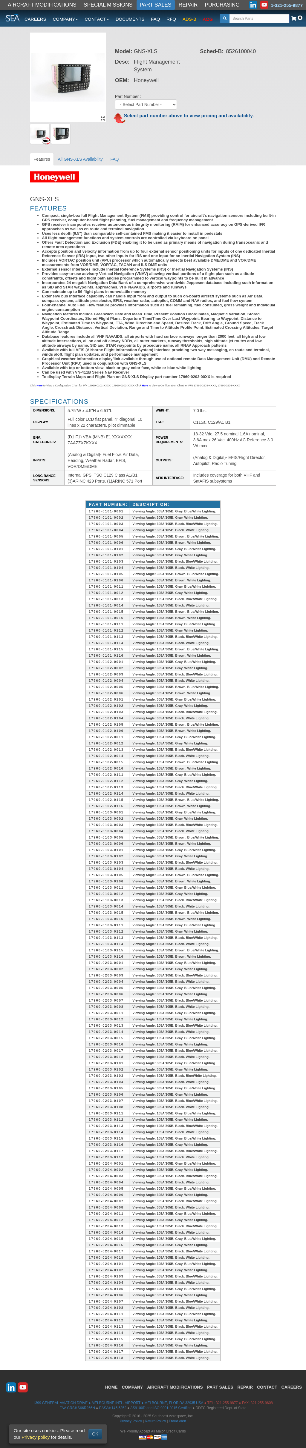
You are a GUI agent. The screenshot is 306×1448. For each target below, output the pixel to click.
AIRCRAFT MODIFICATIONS (42, 5)
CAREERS (35, 19)
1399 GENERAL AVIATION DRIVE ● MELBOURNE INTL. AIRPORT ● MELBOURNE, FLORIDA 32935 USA (118, 1403)
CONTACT (267, 1387)
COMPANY (132, 1387)
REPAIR (188, 5)
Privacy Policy (131, 1421)
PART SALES (156, 5)
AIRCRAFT (175, 1387)
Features (41, 159)
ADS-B (189, 19)
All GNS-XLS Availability (80, 159)
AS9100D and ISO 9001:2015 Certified (161, 1408)
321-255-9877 (227, 1403)
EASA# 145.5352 (112, 1408)
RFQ (171, 19)
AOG (208, 19)
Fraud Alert (177, 1421)
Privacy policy (36, 1437)
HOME (111, 1387)
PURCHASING (222, 5)
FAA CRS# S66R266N (77, 1408)
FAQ (155, 19)
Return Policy (155, 1421)
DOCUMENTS (130, 19)
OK (95, 1434)
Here (39, 385)
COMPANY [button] (65, 19)
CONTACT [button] (97, 19)
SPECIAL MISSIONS (108, 5)
